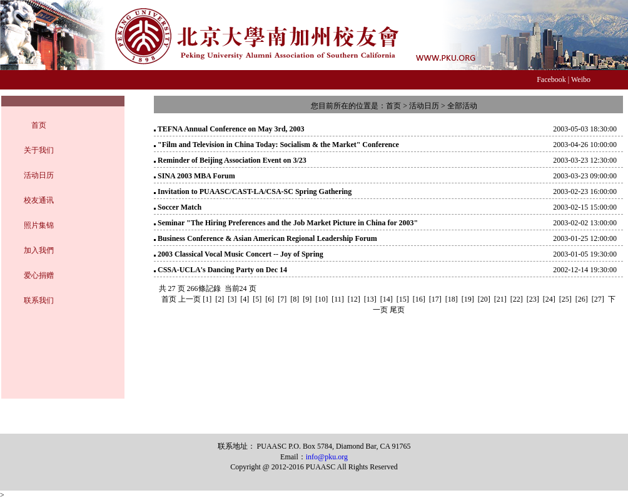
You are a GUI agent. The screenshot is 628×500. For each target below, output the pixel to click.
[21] (500, 299)
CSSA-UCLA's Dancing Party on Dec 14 (222, 269)
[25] (565, 299)
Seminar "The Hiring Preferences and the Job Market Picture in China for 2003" (288, 222)
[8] (294, 299)
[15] (403, 299)
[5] (257, 299)
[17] (435, 299)
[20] (484, 299)
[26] (581, 299)
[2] (219, 299)
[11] (338, 299)
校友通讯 (39, 200)
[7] (282, 299)
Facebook (551, 79)
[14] (386, 299)
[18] (451, 299)
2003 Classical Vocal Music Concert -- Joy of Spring (240, 254)
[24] (549, 299)
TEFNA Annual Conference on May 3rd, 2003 (231, 129)
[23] (533, 299)
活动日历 (39, 175)
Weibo (580, 79)
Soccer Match (179, 207)
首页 (38, 125)
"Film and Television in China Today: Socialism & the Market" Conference (278, 144)
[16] (419, 299)
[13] (370, 299)
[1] (207, 299)
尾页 (397, 309)
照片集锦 (39, 225)
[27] (598, 299)
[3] (232, 299)
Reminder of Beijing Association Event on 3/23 (232, 160)
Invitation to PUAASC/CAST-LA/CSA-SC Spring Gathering (255, 191)
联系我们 (39, 300)
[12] (354, 299)
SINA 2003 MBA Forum (196, 175)
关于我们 (39, 150)
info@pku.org (327, 456)
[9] (307, 299)
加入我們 (39, 250)
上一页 (189, 299)
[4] (244, 299)
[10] (321, 299)
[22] (516, 299)
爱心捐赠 (39, 275)
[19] (468, 299)
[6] (269, 299)
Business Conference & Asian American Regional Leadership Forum (267, 238)
